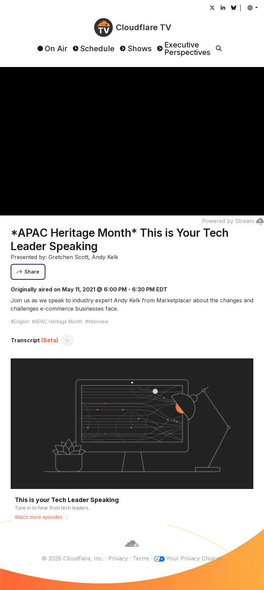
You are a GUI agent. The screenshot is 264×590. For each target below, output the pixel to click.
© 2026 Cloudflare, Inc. (72, 558)
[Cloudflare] (132, 550)
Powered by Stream (233, 221)
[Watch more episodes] (132, 440)
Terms (141, 558)
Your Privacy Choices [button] (194, 558)
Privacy (118, 558)
